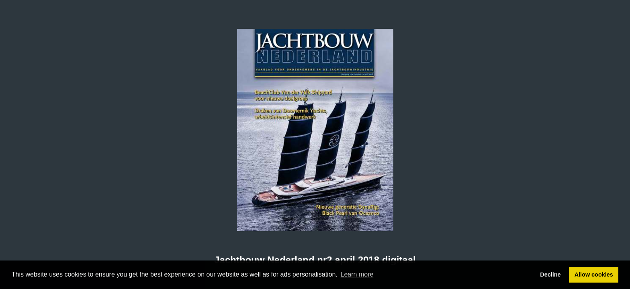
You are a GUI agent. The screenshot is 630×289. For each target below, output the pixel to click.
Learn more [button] (357, 274)
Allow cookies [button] (594, 274)
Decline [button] (550, 274)
